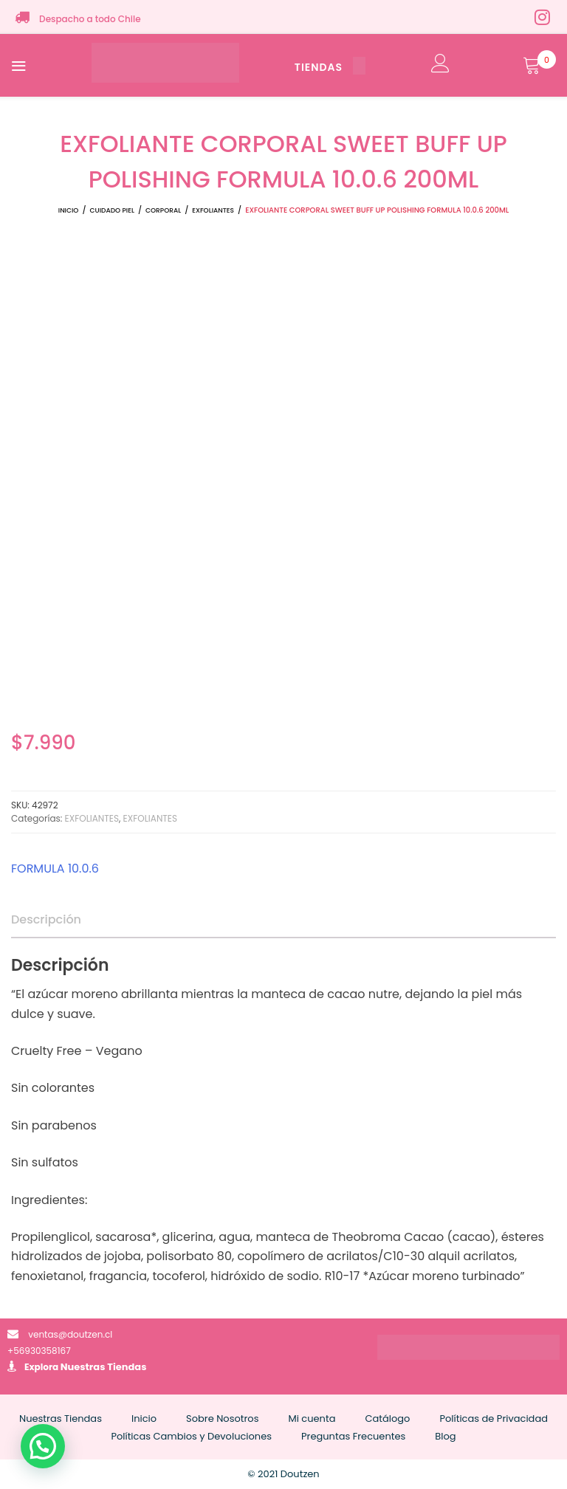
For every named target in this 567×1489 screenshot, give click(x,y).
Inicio (68, 210)
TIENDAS (330, 67)
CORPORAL (163, 210)
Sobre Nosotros (222, 1418)
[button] (43, 1446)
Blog (445, 1436)
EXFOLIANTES (213, 210)
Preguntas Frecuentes (353, 1436)
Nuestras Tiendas (104, 1367)
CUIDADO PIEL (112, 210)
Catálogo (387, 1418)
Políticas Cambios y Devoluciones (191, 1436)
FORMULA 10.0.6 (55, 868)
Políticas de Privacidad (493, 1418)
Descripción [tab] (46, 919)
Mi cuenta (311, 1418)
